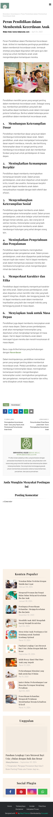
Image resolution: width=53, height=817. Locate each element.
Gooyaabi (44, 813)
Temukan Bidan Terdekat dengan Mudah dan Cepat (32, 582)
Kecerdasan (15, 14)
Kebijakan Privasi (33, 809)
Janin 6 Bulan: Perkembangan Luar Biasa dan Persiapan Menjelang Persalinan (33, 685)
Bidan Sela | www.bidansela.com (16, 32)
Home (9, 806)
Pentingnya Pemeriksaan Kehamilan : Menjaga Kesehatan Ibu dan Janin (32, 609)
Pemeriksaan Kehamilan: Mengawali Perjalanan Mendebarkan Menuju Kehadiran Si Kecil (32, 700)
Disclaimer (19, 809)
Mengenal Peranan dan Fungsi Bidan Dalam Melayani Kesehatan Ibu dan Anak (32, 595)
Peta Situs (42, 806)
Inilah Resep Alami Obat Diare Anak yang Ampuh (31, 660)
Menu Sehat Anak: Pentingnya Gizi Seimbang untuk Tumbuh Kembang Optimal (33, 634)
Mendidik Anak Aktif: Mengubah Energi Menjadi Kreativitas (32, 621)
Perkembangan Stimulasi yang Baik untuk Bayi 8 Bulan (31, 672)
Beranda (6, 14)
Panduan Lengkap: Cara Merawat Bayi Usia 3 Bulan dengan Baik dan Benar (33, 648)
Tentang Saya (20, 806)
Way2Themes (25, 813)
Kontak (31, 806)
